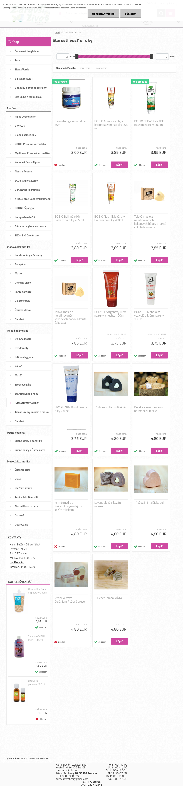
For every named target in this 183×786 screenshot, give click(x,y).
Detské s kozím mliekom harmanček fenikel (149, 409)
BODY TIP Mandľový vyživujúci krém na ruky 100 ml (149, 315)
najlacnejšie (86, 68)
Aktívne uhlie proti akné (111, 407)
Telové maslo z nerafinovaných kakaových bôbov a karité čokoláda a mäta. (150, 222)
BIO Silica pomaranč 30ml (36, 682)
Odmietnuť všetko (103, 13)
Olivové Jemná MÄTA (109, 598)
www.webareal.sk (38, 758)
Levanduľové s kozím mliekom (107, 504)
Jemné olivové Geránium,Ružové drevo (70, 599)
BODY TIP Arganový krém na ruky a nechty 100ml (110, 313)
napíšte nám (17, 562)
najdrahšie (101, 68)
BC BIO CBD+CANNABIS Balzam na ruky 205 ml (149, 123)
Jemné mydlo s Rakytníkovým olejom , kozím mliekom (69, 506)
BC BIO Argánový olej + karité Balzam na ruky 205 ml (111, 124)
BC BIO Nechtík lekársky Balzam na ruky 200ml (109, 218)
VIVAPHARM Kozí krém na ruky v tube (71, 409)
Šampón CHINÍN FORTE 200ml (36, 638)
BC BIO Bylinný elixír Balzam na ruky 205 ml (69, 218)
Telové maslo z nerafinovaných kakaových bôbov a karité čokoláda (70, 317)
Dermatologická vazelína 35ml (70, 123)
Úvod (57, 32)
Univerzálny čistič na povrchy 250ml (37, 590)
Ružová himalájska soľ (150, 502)
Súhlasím (130, 13)
